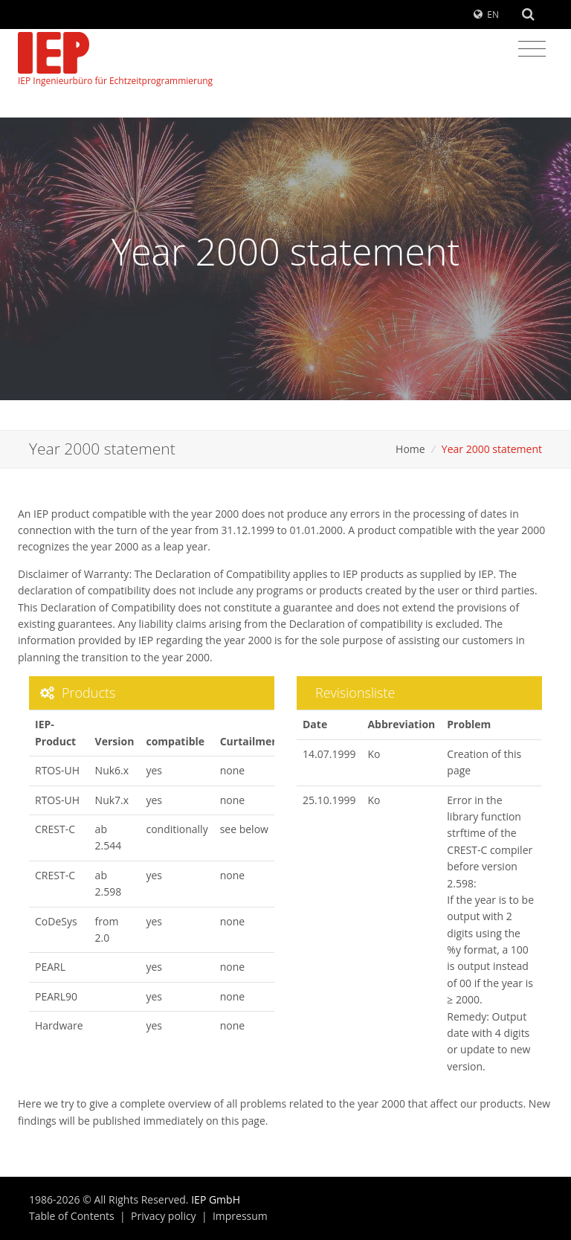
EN (493, 14)
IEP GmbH (215, 1199)
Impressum (240, 1216)
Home (410, 449)
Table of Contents (71, 1216)
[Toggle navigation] (532, 49)
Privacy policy (163, 1216)
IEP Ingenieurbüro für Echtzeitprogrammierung (115, 59)
